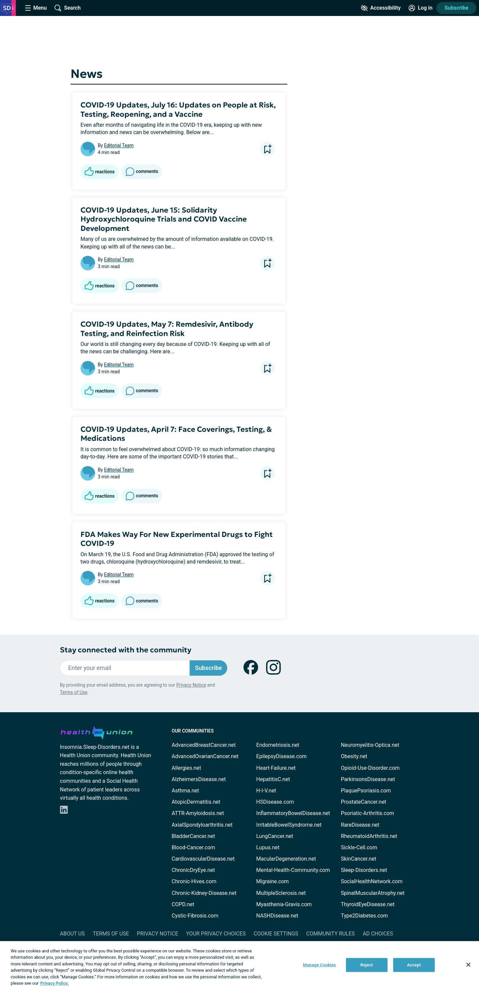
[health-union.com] (96, 731)
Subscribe (456, 8)
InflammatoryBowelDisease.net (293, 813)
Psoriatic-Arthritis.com (367, 813)
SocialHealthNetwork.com (372, 881)
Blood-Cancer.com (193, 847)
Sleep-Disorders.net (364, 870)
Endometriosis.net (277, 745)
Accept (414, 964)
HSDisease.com (275, 802)
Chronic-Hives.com (194, 881)
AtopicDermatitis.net (196, 802)
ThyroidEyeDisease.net (368, 904)
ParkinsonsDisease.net (368, 779)
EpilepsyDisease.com (281, 756)
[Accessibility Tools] (381, 8)
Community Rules (330, 933)
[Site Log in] (420, 8)
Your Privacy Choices (215, 933)
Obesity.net (354, 756)
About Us (72, 933)
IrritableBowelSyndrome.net (288, 825)
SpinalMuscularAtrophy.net (372, 893)
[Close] (468, 964)
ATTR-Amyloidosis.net (198, 813)
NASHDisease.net (277, 915)
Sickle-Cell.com (359, 847)
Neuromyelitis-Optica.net (370, 745)
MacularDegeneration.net (286, 859)
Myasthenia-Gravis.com (284, 904)
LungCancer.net (274, 836)
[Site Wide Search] (67, 8)
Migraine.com (272, 881)
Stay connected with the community (125, 649)
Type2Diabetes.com (364, 915)
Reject (367, 964)
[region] (239, 965)
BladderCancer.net (193, 836)
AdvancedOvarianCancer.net (205, 756)
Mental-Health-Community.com (293, 870)
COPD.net (183, 904)
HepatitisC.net (273, 779)
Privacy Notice (191, 685)
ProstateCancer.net (363, 802)
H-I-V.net (266, 790)
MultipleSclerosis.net (281, 893)
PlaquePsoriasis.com (366, 790)
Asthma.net (185, 790)
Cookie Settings (276, 933)
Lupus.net (267, 847)
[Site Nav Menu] (36, 8)
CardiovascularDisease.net (203, 859)
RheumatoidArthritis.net (369, 836)
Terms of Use (73, 692)
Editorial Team (119, 145)
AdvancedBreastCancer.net (204, 745)
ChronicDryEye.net (193, 870)
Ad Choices (378, 933)
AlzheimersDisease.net (199, 779)
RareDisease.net (360, 825)
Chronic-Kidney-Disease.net (204, 893)
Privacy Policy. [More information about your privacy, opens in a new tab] (54, 983)
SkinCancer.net (358, 859)
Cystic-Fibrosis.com (195, 915)
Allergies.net (186, 768)
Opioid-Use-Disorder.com (370, 768)
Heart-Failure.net (275, 768)
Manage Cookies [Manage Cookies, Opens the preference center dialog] (319, 964)
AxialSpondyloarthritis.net (202, 825)
